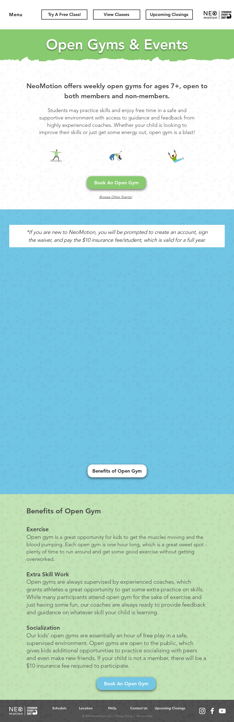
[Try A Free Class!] (64, 15)
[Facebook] (212, 711)
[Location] (86, 708)
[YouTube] (222, 711)
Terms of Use (144, 716)
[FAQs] (112, 708)
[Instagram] (202, 711)
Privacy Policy (123, 716)
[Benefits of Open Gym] (117, 470)
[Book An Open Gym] (116, 182)
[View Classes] (116, 15)
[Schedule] (59, 708)
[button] (169, 15)
